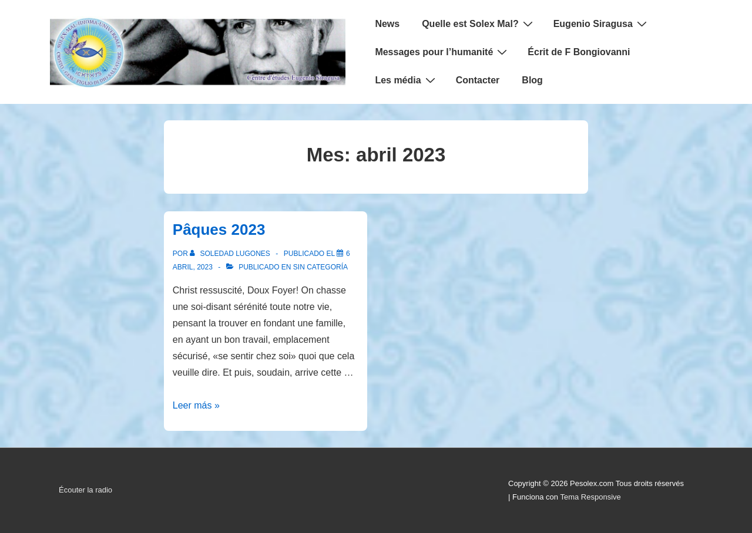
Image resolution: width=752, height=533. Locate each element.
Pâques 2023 (219, 229)
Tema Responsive (590, 496)
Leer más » (196, 405)
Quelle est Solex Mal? (479, 23)
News (387, 24)
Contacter (478, 80)
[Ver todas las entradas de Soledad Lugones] (231, 253)
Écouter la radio (85, 489)
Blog (532, 80)
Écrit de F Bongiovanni (579, 52)
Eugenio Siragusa (601, 23)
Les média (406, 80)
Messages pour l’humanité (442, 51)
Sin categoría (320, 267)
